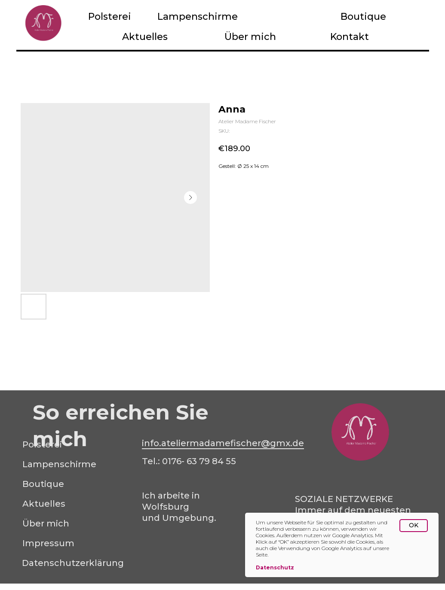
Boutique (363, 16)
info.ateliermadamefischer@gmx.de (223, 443)
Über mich (250, 37)
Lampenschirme (197, 16)
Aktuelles (145, 37)
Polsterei (109, 16)
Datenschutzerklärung (73, 563)
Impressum (48, 543)
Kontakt (349, 37)
